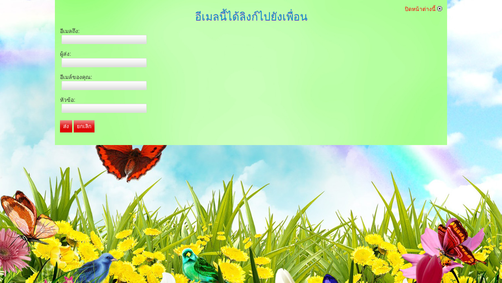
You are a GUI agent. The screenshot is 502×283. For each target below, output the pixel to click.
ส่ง (66, 126)
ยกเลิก (84, 126)
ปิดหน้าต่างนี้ (423, 9)
